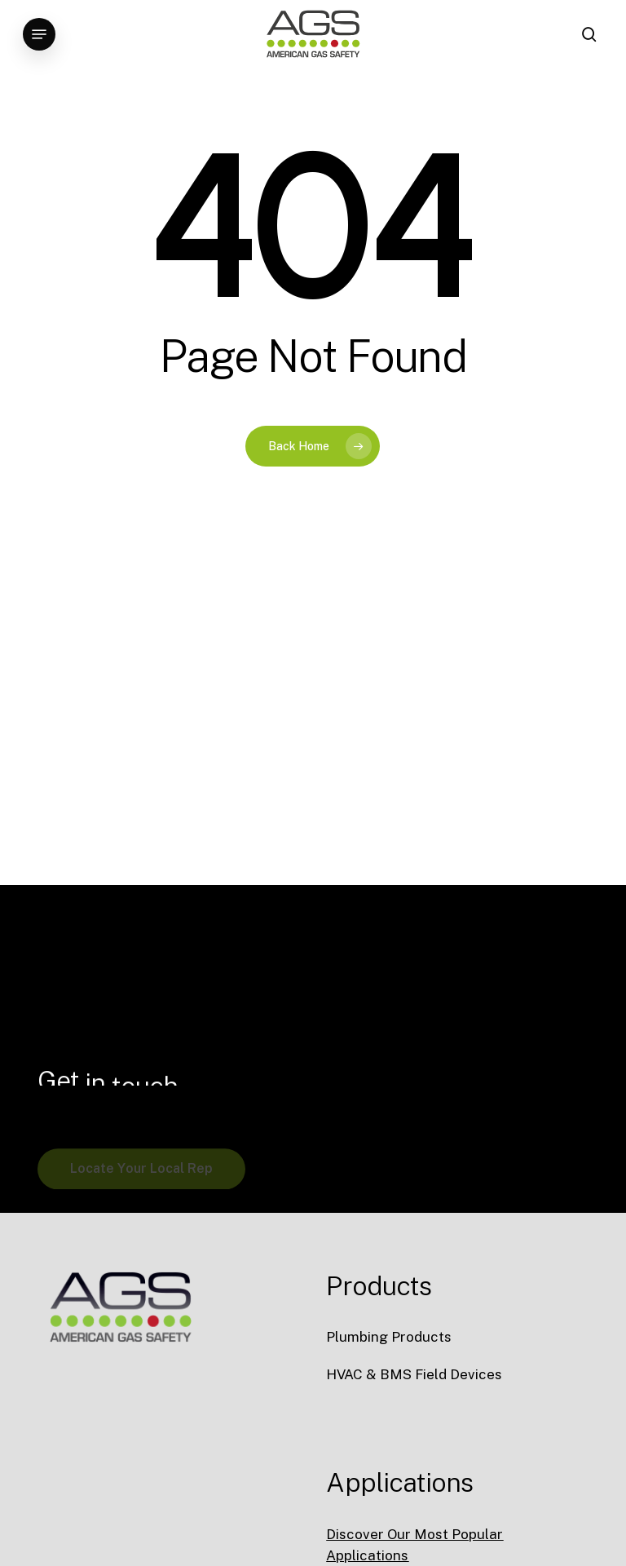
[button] (39, 34)
